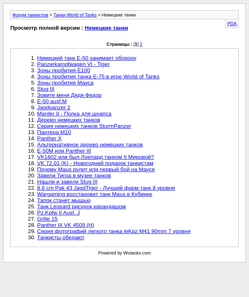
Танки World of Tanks (74, 14)
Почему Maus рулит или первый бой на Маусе (96, 169)
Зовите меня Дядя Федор (69, 95)
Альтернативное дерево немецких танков (90, 144)
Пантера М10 (54, 132)
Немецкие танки (106, 28)
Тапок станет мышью (64, 200)
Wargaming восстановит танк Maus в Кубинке (94, 194)
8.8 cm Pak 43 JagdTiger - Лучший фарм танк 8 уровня (106, 188)
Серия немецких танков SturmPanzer (84, 126)
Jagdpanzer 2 (53, 107)
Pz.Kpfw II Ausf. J (58, 213)
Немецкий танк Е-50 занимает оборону (86, 58)
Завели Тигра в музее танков (74, 175)
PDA (232, 23)
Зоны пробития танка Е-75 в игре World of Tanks (98, 76)
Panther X (49, 138)
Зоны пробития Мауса (65, 83)
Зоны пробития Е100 (63, 70)
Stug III (45, 89)
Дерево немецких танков (68, 120)
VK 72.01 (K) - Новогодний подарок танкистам (95, 163)
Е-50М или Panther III (64, 151)
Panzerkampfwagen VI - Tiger (73, 64)
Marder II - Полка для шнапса (74, 114)
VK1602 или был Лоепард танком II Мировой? (95, 157)
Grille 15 (47, 219)
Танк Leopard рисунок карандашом (81, 206)
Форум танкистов (30, 14)
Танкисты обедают (61, 237)
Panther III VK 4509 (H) (65, 225)
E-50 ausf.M (52, 101)
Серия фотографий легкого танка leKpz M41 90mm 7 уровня (113, 231)
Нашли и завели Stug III (67, 182)
